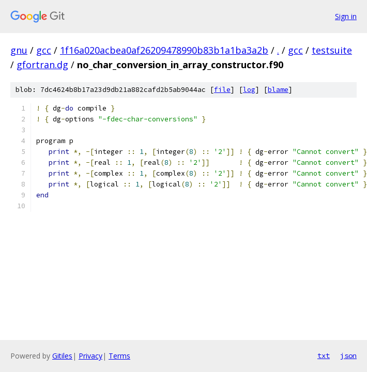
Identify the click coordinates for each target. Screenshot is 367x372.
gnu (18, 50)
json (348, 355)
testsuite (332, 50)
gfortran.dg (42, 64)
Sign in (346, 16)
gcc (43, 50)
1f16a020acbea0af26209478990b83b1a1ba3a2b (164, 50)
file (222, 89)
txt (323, 355)
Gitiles (62, 356)
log (249, 89)
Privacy (90, 356)
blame (278, 89)
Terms (119, 356)
